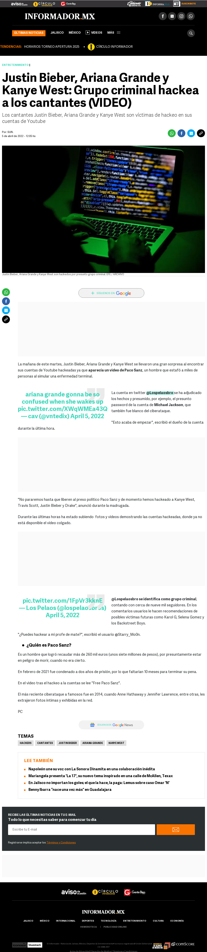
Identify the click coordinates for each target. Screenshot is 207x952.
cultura (158, 921)
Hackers (26, 743)
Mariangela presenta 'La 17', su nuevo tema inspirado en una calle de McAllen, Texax (101, 776)
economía (177, 921)
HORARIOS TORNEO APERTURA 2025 (51, 47)
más (113, 32)
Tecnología (108, 921)
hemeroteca (88, 927)
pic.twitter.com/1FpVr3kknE (62, 601)
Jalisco (57, 32)
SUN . (10, 132)
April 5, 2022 (87, 417)
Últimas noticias (28, 33)
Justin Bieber (68, 743)
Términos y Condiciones (61, 842)
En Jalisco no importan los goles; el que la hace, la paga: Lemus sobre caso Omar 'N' (99, 783)
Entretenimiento (15, 65)
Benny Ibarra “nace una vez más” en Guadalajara (70, 790)
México (75, 32)
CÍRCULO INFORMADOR (114, 47)
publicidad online (115, 927)
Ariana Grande (92, 743)
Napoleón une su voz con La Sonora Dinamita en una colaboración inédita (92, 769)
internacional (65, 921)
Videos (94, 32)
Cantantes (45, 743)
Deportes (88, 921)
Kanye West (116, 743)
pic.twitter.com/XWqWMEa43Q (63, 409)
